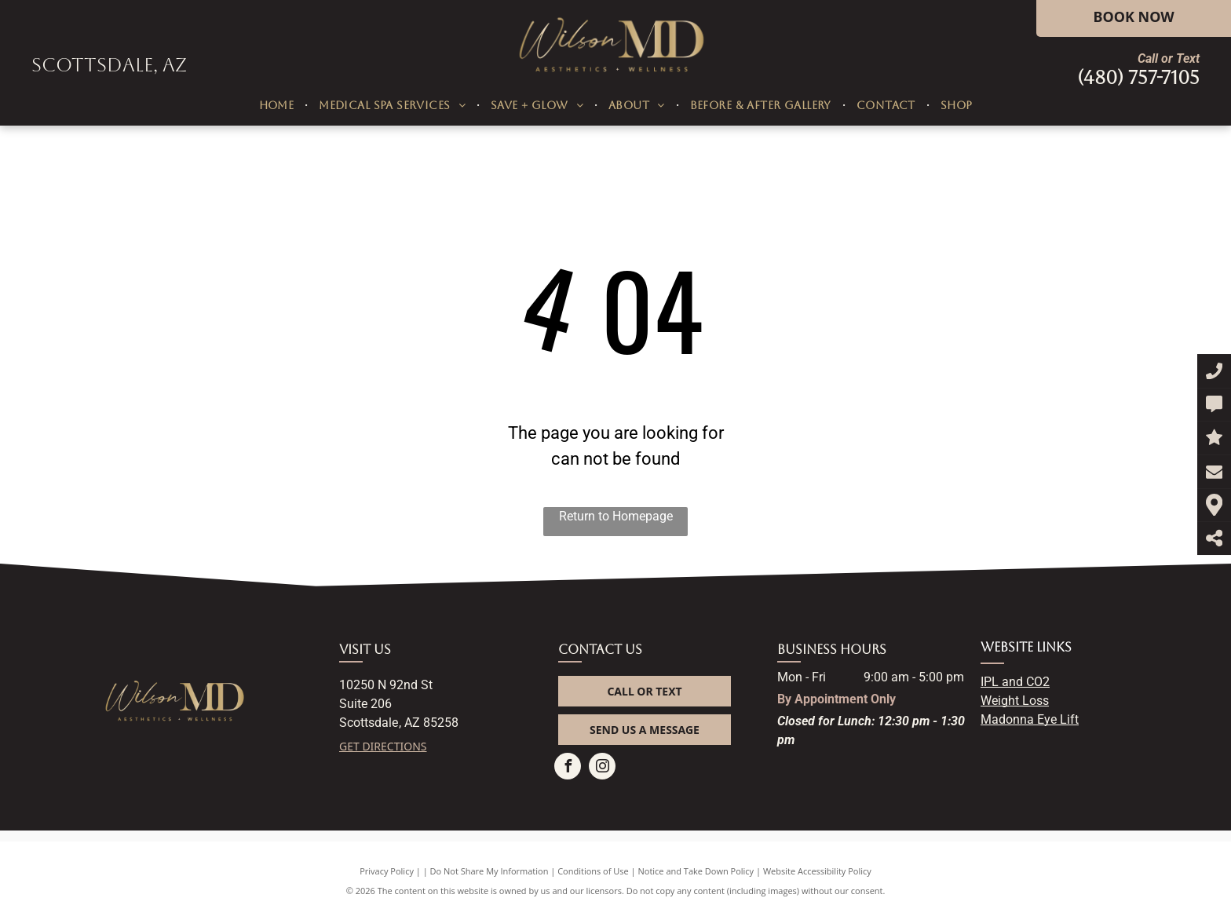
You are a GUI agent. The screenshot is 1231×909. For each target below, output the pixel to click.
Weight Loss (1015, 700)
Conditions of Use (593, 871)
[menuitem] (278, 106)
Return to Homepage (616, 516)
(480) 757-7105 (1138, 78)
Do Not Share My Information (489, 871)
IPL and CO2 (1015, 681)
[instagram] (602, 768)
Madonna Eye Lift (1030, 719)
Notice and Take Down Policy (696, 871)
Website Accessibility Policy (817, 871)
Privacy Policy (387, 871)
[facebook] (567, 768)
